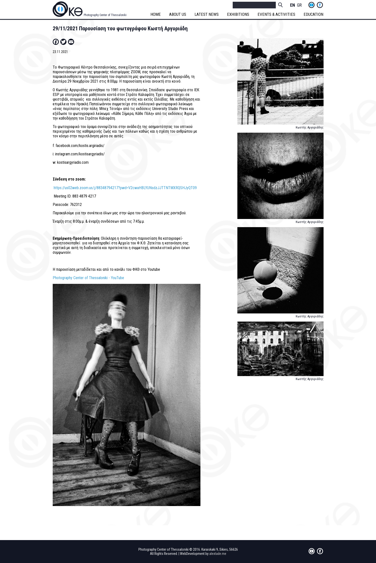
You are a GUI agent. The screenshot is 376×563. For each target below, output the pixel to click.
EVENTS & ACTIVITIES (276, 14)
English (292, 5)
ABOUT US (177, 14)
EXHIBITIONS (238, 14)
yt (311, 5)
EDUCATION (314, 14)
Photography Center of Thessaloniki (105, 15)
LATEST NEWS (207, 14)
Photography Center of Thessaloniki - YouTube (88, 277)
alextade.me (217, 554)
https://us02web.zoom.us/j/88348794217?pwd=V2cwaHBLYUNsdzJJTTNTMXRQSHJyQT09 (125, 187)
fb (320, 5)
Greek (299, 5)
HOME (156, 14)
